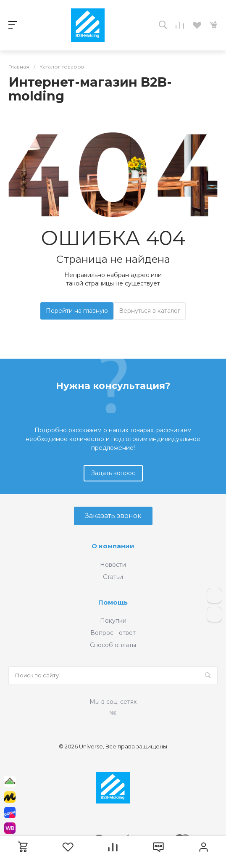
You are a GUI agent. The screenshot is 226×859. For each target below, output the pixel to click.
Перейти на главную (77, 311)
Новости (113, 564)
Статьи (113, 577)
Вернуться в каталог (149, 311)
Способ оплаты (113, 645)
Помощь (113, 602)
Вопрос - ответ (113, 633)
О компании (113, 546)
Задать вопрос (113, 473)
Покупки (113, 620)
